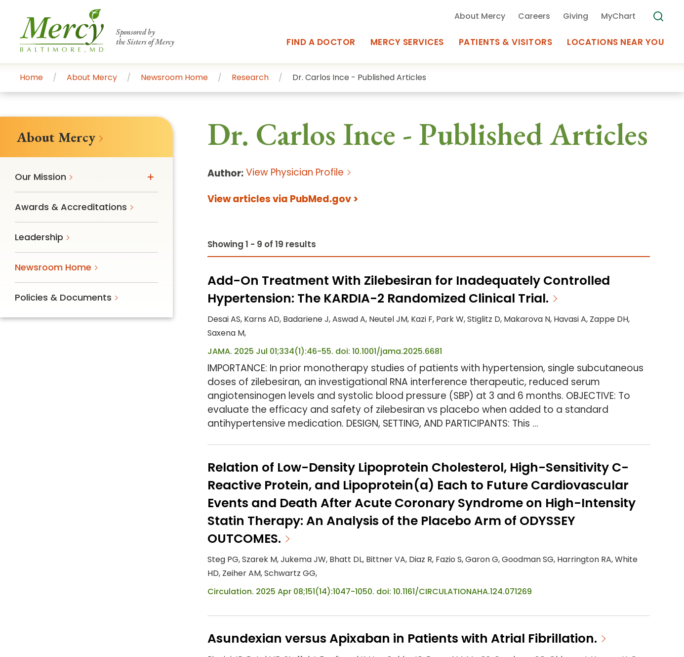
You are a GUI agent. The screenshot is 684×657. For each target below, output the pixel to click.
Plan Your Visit (248, 424)
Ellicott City (281, 533)
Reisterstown (555, 533)
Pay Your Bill (243, 441)
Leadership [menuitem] (39, 237)
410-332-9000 (79, 442)
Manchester (468, 533)
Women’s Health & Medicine (482, 546)
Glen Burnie (328, 533)
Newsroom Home (465, 441)
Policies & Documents (475, 459)
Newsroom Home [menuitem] (53, 267)
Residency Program (358, 476)
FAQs (439, 424)
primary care (479, 520)
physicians (489, 559)
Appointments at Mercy (478, 476)
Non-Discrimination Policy (295, 616)
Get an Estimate (252, 459)
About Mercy (343, 424)
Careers (333, 459)
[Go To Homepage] (79, 387)
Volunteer (239, 476)
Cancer (607, 546)
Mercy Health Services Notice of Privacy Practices (316, 599)
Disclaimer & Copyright (583, 599)
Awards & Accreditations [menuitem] (71, 207)
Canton (623, 520)
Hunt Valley (376, 533)
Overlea (510, 533)
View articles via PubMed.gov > (282, 199)
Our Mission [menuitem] (40, 177)
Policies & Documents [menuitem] (63, 297)
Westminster (243, 546)
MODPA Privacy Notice (414, 616)
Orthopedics (564, 546)
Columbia (236, 533)
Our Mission (340, 441)
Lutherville (421, 533)
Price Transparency (476, 599)
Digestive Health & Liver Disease (279, 559)
